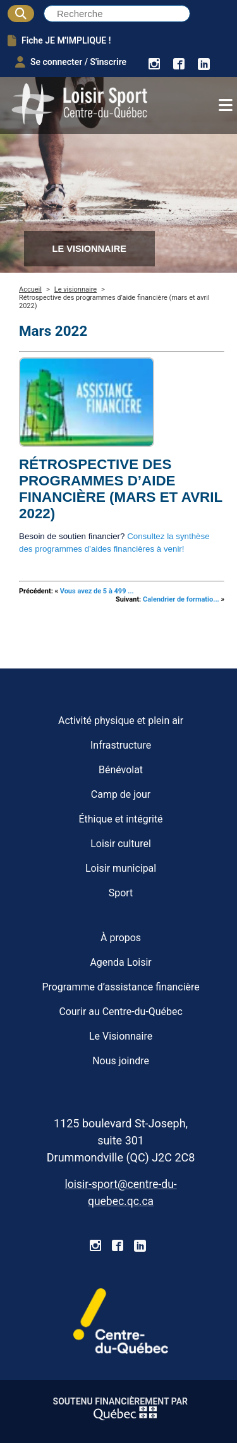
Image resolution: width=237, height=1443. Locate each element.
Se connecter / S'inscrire (70, 62)
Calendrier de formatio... (181, 599)
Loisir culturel (120, 844)
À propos (120, 938)
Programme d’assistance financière (120, 987)
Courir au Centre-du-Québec (120, 1012)
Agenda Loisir (120, 962)
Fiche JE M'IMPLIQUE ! (59, 40)
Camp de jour (120, 794)
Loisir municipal (120, 868)
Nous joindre (120, 1061)
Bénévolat (121, 770)
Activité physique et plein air (120, 721)
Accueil (30, 289)
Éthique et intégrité (121, 819)
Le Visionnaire (120, 1036)
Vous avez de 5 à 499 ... (97, 591)
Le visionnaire (75, 289)
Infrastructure (120, 745)
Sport (121, 893)
